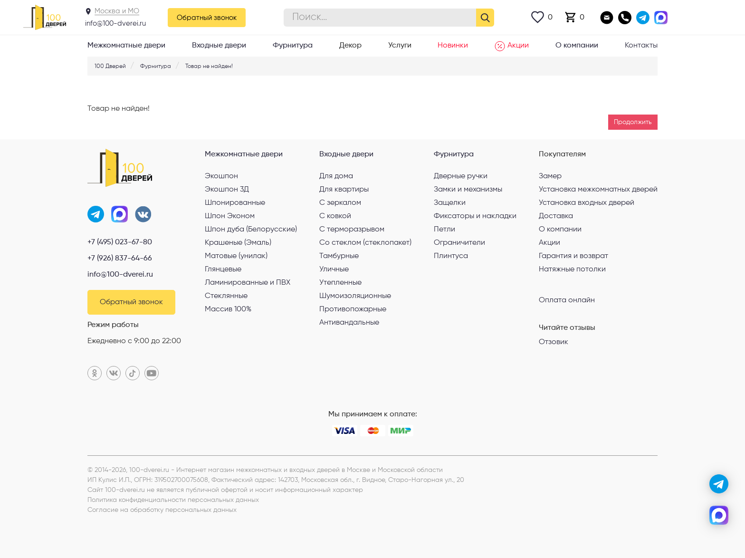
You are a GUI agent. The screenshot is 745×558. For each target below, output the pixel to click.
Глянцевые (223, 269)
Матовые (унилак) (236, 256)
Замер (550, 176)
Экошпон (221, 176)
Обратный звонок (207, 17)
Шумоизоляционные (355, 296)
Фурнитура (293, 45)
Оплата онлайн (567, 300)
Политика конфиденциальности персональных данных (173, 500)
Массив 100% (228, 309)
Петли (444, 229)
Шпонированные (235, 203)
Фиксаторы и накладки (475, 216)
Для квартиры (344, 189)
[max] (718, 515)
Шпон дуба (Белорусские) (251, 229)
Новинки (453, 45)
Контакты (641, 45)
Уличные (334, 269)
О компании (576, 45)
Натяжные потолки (572, 269)
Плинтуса (451, 256)
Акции (512, 46)
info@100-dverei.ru (115, 23)
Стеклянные (226, 296)
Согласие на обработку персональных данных (162, 510)
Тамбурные (339, 256)
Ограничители (459, 243)
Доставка (556, 216)
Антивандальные (349, 323)
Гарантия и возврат (573, 256)
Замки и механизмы (468, 189)
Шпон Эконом (230, 216)
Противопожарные (352, 309)
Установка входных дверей (586, 203)
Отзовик (553, 342)
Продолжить (633, 122)
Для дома (336, 176)
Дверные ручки (460, 176)
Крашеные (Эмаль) (238, 243)
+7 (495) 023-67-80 (119, 242)
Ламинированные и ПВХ (247, 283)
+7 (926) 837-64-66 (119, 258)
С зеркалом (340, 203)
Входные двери (219, 45)
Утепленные (340, 283)
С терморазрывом (351, 229)
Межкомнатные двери (126, 45)
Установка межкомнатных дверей (598, 189)
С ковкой (335, 216)
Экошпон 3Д (227, 189)
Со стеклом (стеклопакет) (365, 243)
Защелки (450, 203)
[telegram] (718, 483)
